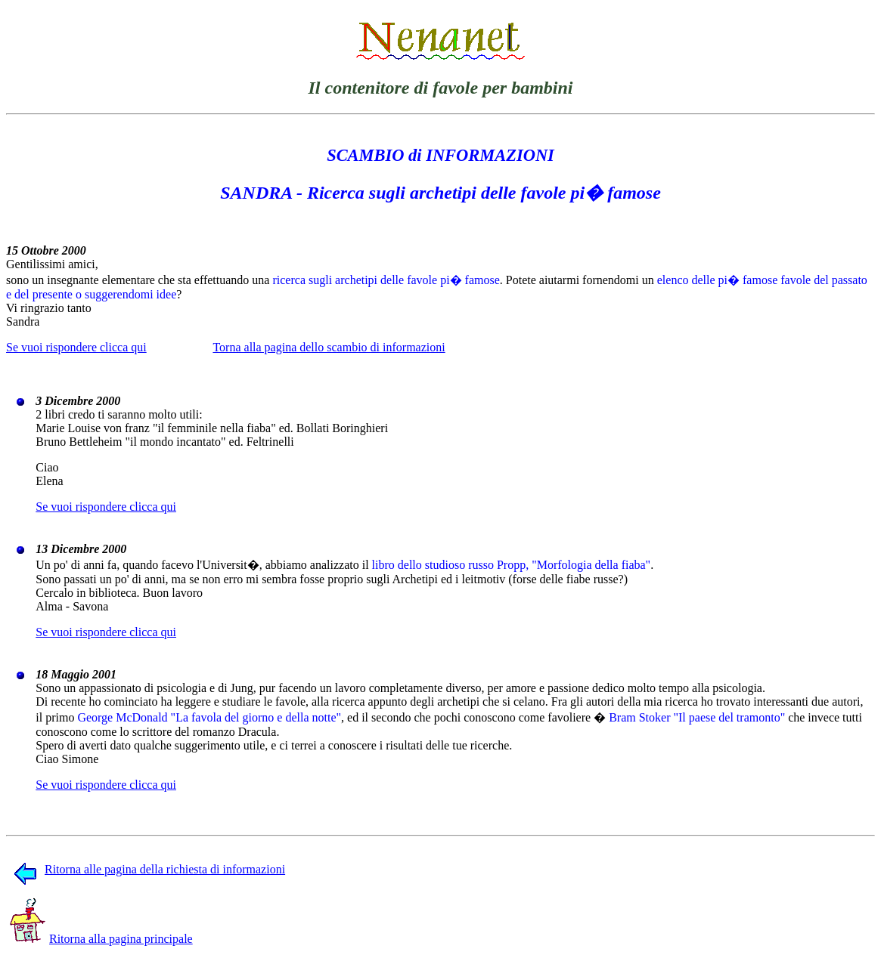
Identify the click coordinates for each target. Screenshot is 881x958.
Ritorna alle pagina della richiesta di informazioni (149, 869)
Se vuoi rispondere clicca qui (76, 347)
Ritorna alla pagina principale (101, 938)
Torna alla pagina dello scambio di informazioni (328, 347)
